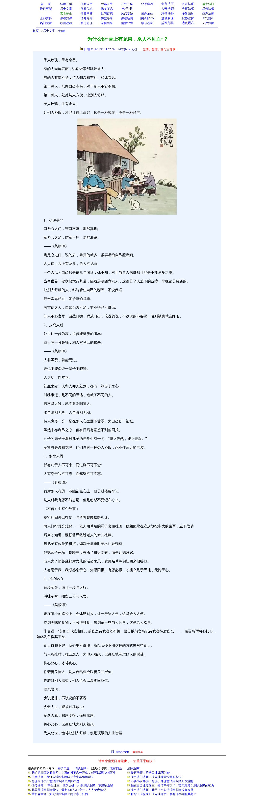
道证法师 (188, 4)
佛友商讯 (107, 8)
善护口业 (63, 768)
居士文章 (49, 30)
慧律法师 (167, 13)
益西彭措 (167, 23)
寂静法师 (188, 18)
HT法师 (208, 18)
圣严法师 (208, 13)
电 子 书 (127, 8)
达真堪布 (188, 23)
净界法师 (188, 13)
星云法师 (208, 8)
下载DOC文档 (129, 49)
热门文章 (46, 23)
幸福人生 (107, 4)
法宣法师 (188, 8)
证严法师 (208, 23)
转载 (62, 30)
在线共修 (127, 4)
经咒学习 (147, 4)
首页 (36, 30)
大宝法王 (167, 4)
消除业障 (80, 768)
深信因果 (107, 23)
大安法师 (167, 8)
